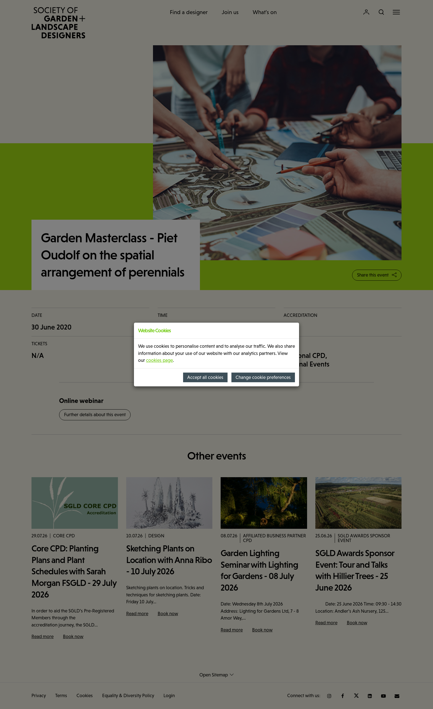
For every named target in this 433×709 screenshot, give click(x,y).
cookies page (159, 360)
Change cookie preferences (263, 377)
